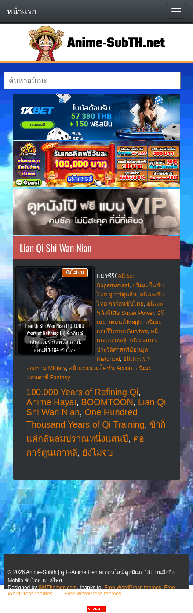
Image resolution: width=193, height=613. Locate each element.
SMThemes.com (58, 587)
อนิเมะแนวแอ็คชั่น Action (100, 368)
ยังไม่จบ (97, 452)
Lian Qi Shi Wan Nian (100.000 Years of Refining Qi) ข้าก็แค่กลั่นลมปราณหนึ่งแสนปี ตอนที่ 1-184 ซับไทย (54, 337)
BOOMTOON (107, 402)
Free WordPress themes (132, 587)
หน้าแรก (21, 11)
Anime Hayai (51, 402)
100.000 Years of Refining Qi (82, 392)
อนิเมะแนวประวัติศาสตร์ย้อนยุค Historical (127, 349)
